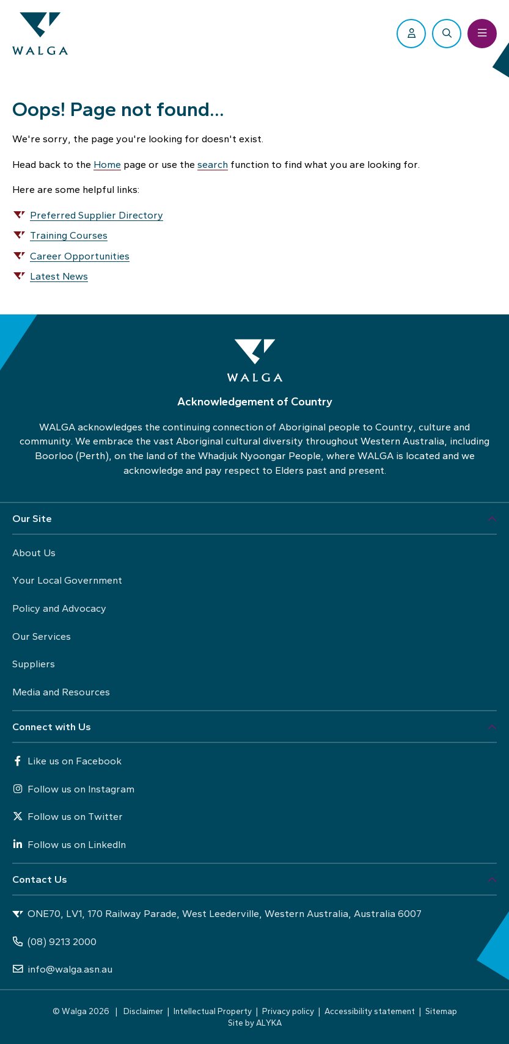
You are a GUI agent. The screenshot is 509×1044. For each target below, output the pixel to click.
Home (107, 164)
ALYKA (269, 1023)
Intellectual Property (213, 1011)
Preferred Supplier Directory (96, 215)
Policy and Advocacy (59, 608)
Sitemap (441, 1011)
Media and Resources (61, 692)
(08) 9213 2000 (54, 941)
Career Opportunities (80, 256)
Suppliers (33, 664)
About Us (34, 552)
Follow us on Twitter (67, 816)
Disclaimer (143, 1011)
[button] (254, 519)
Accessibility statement (369, 1011)
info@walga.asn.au (62, 969)
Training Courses (69, 235)
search (212, 164)
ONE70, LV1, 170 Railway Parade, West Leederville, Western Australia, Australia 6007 (217, 914)
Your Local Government (67, 580)
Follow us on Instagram (73, 789)
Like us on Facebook (67, 761)
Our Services (41, 636)
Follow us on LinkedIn (69, 844)
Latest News (59, 276)
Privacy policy (288, 1011)
